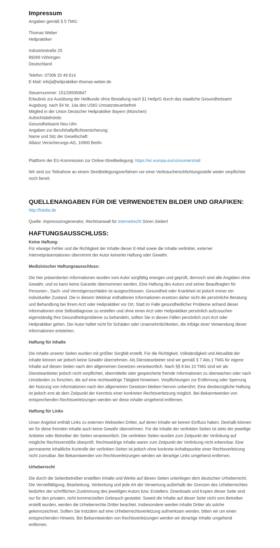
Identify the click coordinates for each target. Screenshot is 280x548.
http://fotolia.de (42, 210)
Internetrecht (129, 221)
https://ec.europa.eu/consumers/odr (168, 160)
